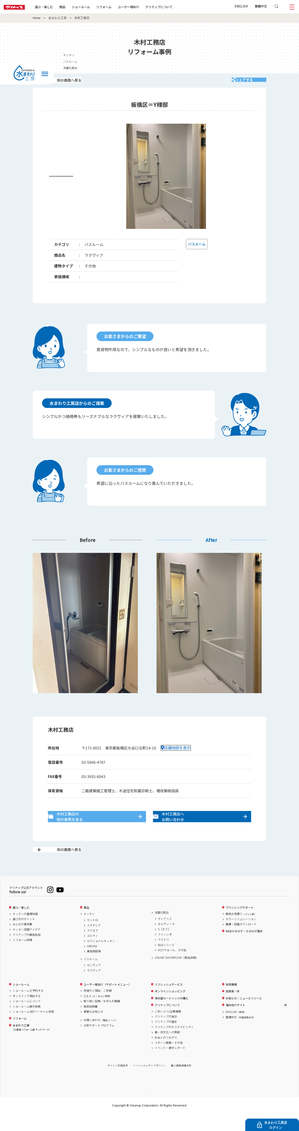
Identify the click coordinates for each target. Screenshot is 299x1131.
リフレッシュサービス (169, 1001)
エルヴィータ (166, 940)
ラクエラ (92, 947)
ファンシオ (165, 951)
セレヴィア (94, 981)
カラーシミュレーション (241, 935)
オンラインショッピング (170, 1007)
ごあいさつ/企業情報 (168, 1028)
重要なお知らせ (93, 1028)
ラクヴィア (94, 987)
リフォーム (118, 6)
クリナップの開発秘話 (27, 951)
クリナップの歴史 (166, 1038)
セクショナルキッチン (101, 957)
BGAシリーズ (166, 961)
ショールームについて (27, 1017)
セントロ (92, 936)
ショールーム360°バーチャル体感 (33, 1028)
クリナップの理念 (166, 1033)
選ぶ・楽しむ (59, 6)
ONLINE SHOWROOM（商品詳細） (177, 974)
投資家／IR (232, 1007)
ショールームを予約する (28, 1007)
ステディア (94, 942)
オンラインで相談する (27, 1012)
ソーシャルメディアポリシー (149, 1082)
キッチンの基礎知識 (25, 930)
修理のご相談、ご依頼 (98, 1007)
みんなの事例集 (22, 940)
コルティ (92, 952)
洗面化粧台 (162, 929)
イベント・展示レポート (170, 1064)
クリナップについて (174, 6)
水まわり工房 (57, 18)
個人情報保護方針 (181, 1082)
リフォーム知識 (22, 956)
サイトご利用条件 (117, 1082)
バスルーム (91, 975)
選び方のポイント (24, 935)
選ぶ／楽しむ (21, 924)
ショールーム (96, 6)
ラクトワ (163, 956)
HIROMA (92, 962)
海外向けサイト (235, 1021)
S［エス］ (164, 945)
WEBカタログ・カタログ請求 (244, 947)
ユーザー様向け (143, 6)
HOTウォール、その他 (172, 966)
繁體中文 (261, 6)
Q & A (98, 1012)
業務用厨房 (94, 968)
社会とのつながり (166, 1054)
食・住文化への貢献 (167, 1048)
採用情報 (231, 1001)
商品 (86, 924)
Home (37, 18)
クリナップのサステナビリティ (174, 1043)
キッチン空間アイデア (26, 946)
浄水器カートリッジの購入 (171, 1014)
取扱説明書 (91, 1023)
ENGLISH (241, 6)
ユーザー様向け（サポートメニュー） (107, 1001)
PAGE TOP (149, 1105)
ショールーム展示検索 (27, 1023)
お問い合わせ (101, 1036)
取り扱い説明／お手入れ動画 (102, 1017)
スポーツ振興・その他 (169, 1059)
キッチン (89, 930)
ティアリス (165, 935)
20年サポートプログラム (99, 1042)
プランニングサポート (240, 924)
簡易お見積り (241, 930)
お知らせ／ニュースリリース (244, 1014)
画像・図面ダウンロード (241, 940)
